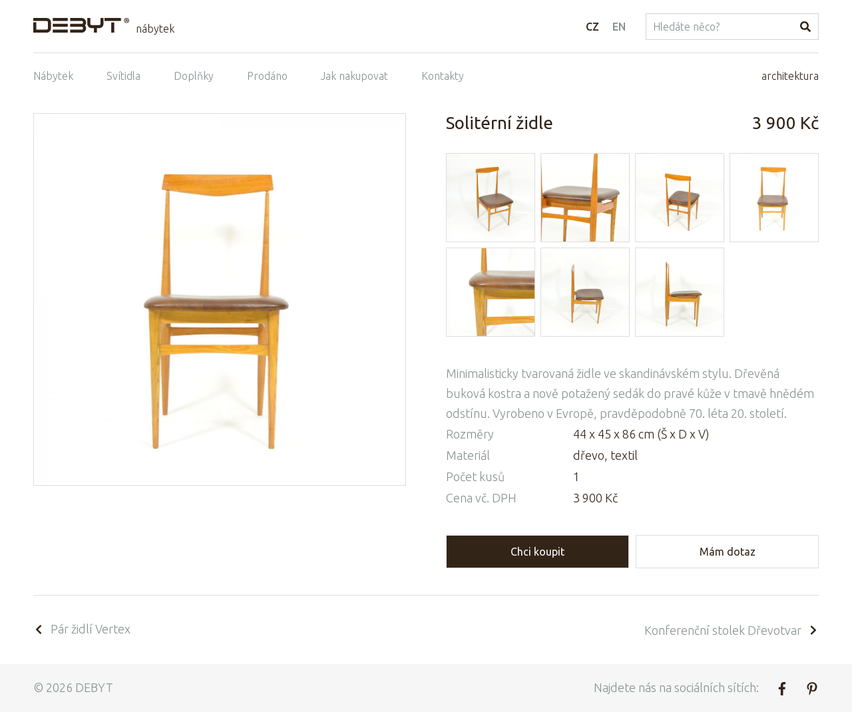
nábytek (155, 29)
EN (619, 27)
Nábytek (53, 76)
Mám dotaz (727, 552)
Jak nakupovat (354, 76)
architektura (790, 76)
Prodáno (267, 76)
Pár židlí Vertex (81, 628)
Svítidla (123, 76)
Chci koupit (537, 552)
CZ (592, 27)
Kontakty (442, 76)
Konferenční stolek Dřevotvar (731, 630)
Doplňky (194, 76)
